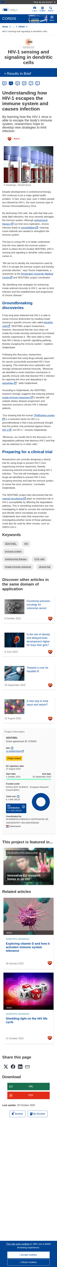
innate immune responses (17, 397)
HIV (26, 543)
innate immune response (18, 567)
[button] (42, 9)
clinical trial (44, 567)
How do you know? (45, 2)
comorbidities (29, 227)
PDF (31, 1095)
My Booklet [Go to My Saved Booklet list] (37, 1113)
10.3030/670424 (13, 751)
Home (5, 26)
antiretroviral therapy (16, 559)
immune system (13, 551)
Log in (34, 9)
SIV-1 (6, 430)
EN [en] (11, 83)
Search (51, 9)
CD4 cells (39, 559)
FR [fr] (24, 83)
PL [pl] (38, 83)
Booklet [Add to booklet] (17, 1113)
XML (30, 1086)
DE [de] (4, 83)
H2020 (22, 26)
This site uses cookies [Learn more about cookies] (18, 1244)
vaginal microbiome (14, 498)
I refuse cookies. (28, 1262)
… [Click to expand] (13, 26)
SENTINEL (11, 543)
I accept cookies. (28, 1255)
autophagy (9, 383)
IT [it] (31, 83)
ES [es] (17, 83)
